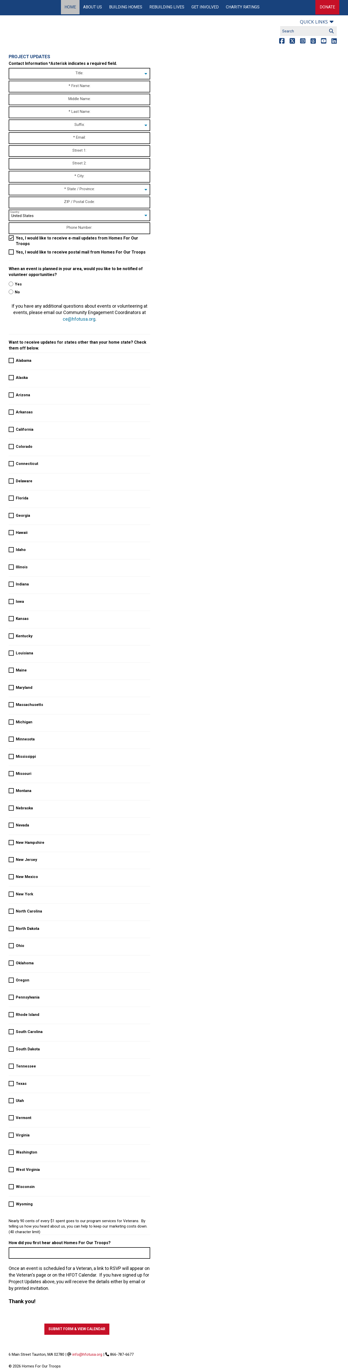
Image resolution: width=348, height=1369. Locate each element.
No (17, 292)
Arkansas (24, 412)
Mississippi (26, 756)
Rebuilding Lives (166, 7)
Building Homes (125, 7)
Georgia (23, 515)
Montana (23, 790)
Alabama (23, 360)
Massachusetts (29, 704)
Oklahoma (25, 963)
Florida (22, 498)
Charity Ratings (243, 7)
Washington (26, 1152)
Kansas (22, 618)
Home (70, 7)
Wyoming (24, 1204)
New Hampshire (30, 842)
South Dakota (28, 1049)
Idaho (21, 549)
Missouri (23, 773)
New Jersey (26, 859)
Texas (21, 1083)
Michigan (24, 722)
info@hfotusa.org (87, 1354)
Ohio (20, 945)
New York (24, 894)
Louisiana (24, 653)
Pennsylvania (28, 997)
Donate (327, 7)
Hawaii (22, 532)
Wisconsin (25, 1186)
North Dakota (27, 928)
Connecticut (27, 463)
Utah (20, 1100)
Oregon (22, 980)
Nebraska (24, 808)
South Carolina (29, 1031)
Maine (21, 670)
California (24, 429)
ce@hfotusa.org (79, 319)
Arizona (23, 395)
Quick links (314, 22)
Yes (18, 284)
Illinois (22, 567)
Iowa (20, 601)
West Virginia (28, 1169)
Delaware (24, 481)
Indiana (22, 584)
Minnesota (25, 739)
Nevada (22, 825)
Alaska (22, 377)
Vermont (23, 1117)
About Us (92, 7)
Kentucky (24, 636)
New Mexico (27, 876)
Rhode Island (27, 1014)
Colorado (24, 446)
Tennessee (26, 1066)
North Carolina (29, 911)
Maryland (24, 687)
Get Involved (205, 7)
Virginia (23, 1135)
